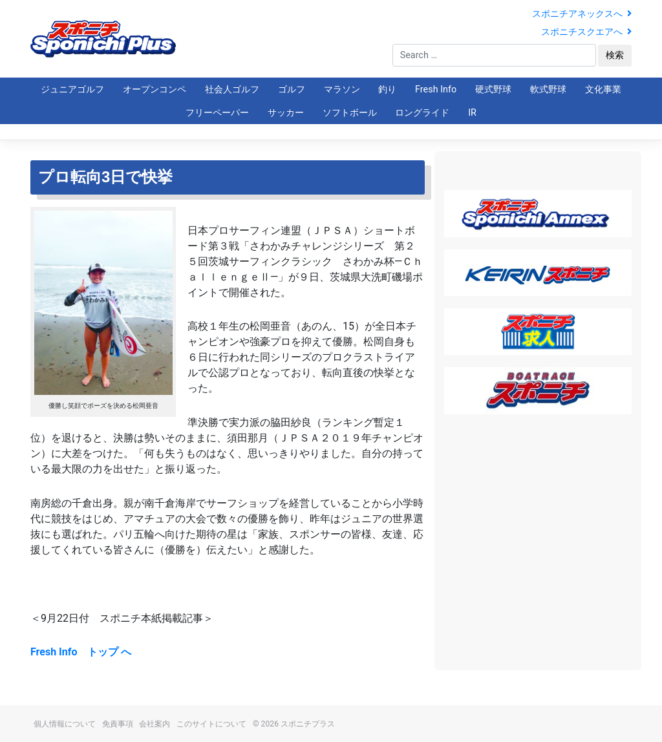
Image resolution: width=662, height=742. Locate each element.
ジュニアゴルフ (72, 89)
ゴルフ (291, 89)
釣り (387, 89)
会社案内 (154, 723)
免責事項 (117, 723)
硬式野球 (493, 89)
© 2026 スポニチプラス (294, 723)
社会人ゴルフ (232, 89)
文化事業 (603, 89)
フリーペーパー (217, 112)
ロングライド (422, 112)
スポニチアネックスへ (582, 13)
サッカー (286, 112)
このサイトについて (211, 723)
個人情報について (65, 723)
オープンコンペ (154, 89)
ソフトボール (350, 112)
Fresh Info (435, 89)
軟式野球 (548, 89)
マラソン (342, 89)
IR (472, 112)
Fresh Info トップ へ (80, 652)
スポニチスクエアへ (586, 31)
